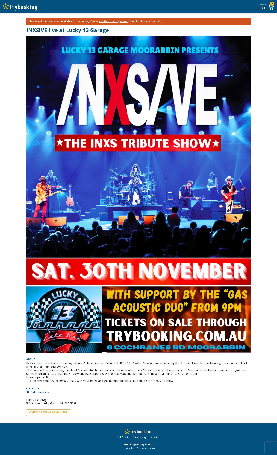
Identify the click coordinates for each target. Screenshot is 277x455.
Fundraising (139, 437)
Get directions (40, 392)
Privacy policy (128, 448)
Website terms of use (146, 448)
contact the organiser (113, 21)
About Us (155, 437)
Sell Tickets (123, 437)
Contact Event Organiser (48, 412)
